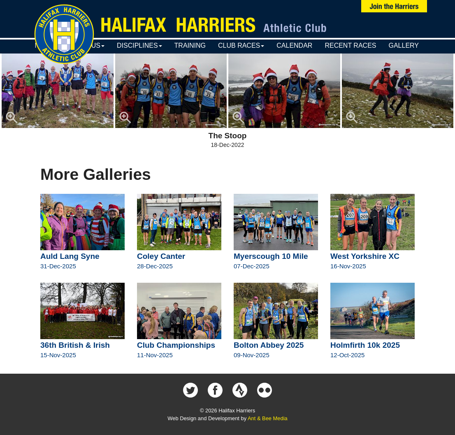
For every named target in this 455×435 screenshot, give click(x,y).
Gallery (403, 45)
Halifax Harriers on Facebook (215, 390)
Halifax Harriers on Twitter (190, 390)
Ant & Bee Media (268, 418)
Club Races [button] (241, 45)
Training (190, 45)
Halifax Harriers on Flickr (264, 390)
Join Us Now (394, 6)
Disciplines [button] (139, 45)
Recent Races (350, 45)
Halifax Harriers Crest (64, 34)
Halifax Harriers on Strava (240, 390)
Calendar (294, 45)
